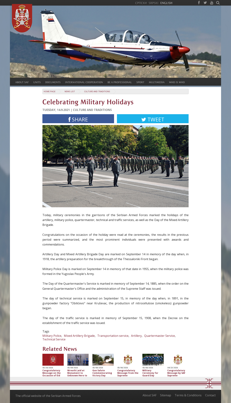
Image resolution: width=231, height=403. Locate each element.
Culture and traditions (97, 91)
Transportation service (112, 336)
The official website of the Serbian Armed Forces (48, 396)
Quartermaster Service (159, 336)
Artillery (136, 336)
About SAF (149, 395)
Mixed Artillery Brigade (79, 336)
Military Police (51, 336)
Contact (210, 395)
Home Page (49, 91)
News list (70, 91)
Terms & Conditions (188, 395)
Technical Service (54, 339)
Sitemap (165, 395)
